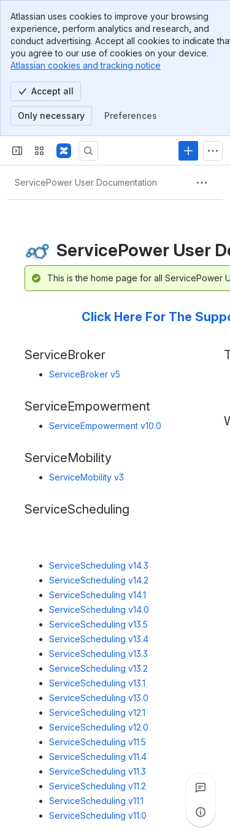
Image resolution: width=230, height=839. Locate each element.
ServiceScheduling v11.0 (98, 815)
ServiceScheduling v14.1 (97, 595)
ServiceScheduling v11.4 (98, 756)
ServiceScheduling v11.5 (97, 742)
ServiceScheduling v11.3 (97, 771)
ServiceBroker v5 (84, 374)
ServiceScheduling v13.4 (98, 639)
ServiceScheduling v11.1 (96, 800)
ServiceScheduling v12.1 (97, 712)
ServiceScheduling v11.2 (97, 786)
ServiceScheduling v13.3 (98, 653)
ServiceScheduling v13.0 (98, 698)
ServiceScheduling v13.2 (98, 668)
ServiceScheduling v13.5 (98, 624)
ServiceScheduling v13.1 (97, 683)
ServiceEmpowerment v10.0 (105, 425)
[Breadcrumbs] (86, 183)
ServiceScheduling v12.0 (98, 727)
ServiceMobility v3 (86, 477)
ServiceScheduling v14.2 (98, 580)
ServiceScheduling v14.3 (98, 565)
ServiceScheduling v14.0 (99, 609)
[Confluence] (64, 151)
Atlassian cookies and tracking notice (85, 65)
